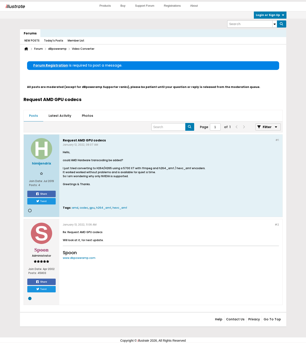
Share (41, 194)
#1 (277, 140)
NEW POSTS (31, 40)
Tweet (41, 201)
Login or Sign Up (270, 15)
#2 (277, 224)
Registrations (172, 5)
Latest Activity (60, 115)
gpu (92, 208)
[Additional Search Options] (274, 24)
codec (84, 208)
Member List (76, 40)
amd (75, 208)
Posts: (33, 185)
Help (218, 319)
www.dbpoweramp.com (79, 258)
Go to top (272, 319)
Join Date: (36, 181)
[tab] (33, 116)
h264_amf (103, 208)
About (194, 5)
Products (105, 5)
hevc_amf (120, 208)
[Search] (252, 24)
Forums (30, 33)
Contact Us (235, 319)
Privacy (254, 319)
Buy (122, 5)
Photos (87, 115)
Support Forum (144, 5)
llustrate (15, 6)
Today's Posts (53, 40)
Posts (33, 115)
